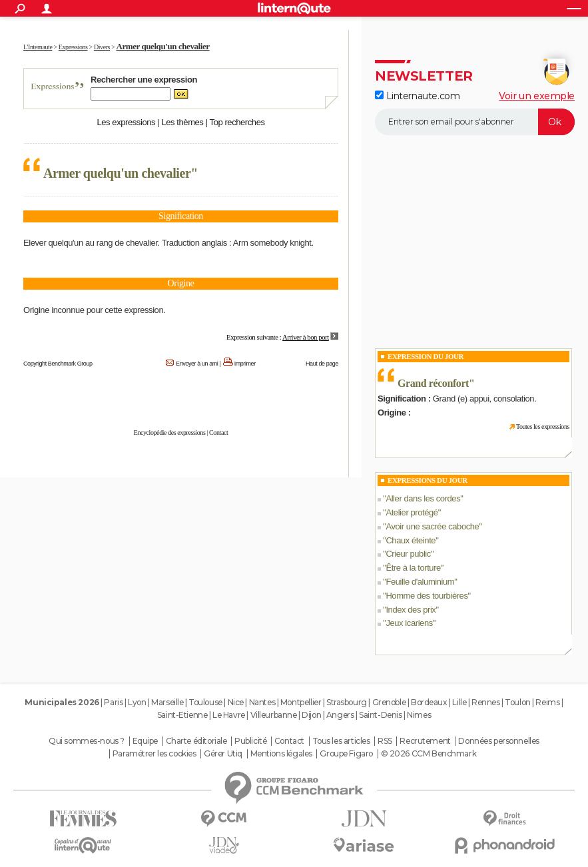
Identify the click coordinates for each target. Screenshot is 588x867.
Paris (113, 702)
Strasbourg (346, 702)
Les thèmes (182, 122)
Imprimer (245, 363)
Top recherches (237, 122)
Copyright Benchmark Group (58, 363)
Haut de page (322, 363)
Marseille (167, 702)
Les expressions (126, 122)
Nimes (419, 715)
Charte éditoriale (196, 741)
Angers (340, 715)
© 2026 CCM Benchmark (429, 753)
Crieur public (408, 554)
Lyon (137, 702)
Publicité (250, 741)
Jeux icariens (409, 623)
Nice (236, 702)
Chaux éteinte (411, 540)
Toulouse (205, 702)
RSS (385, 741)
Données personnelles (498, 741)
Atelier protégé (412, 512)
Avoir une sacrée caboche (432, 526)
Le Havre (228, 715)
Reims (547, 702)
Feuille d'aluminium (420, 582)
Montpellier (300, 702)
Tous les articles (341, 741)
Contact (218, 432)
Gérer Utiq (223, 753)
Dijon (311, 715)
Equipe (145, 741)
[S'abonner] (475, 122)
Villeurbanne (273, 715)
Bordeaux (429, 702)
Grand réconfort (433, 383)
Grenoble (389, 702)
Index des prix (411, 610)
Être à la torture (413, 568)
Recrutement (425, 741)
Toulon (517, 702)
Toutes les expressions (542, 426)
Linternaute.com (417, 96)
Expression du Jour (425, 356)
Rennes (485, 702)
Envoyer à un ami (197, 363)
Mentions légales (281, 753)
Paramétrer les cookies (154, 753)
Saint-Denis (380, 715)
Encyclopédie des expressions (170, 432)
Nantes (262, 702)
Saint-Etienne (182, 715)
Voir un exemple (537, 96)
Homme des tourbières (426, 596)
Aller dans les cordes (423, 498)
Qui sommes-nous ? (87, 741)
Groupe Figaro (346, 753)
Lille (459, 702)
